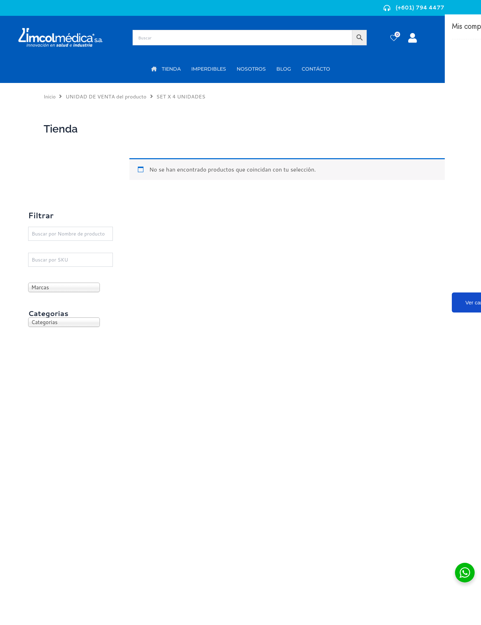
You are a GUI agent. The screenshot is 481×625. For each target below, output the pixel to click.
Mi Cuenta (149, 493)
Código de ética (376, 504)
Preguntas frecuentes (384, 515)
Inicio (50, 96)
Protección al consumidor (389, 526)
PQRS (251, 504)
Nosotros (256, 492)
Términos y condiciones (386, 493)
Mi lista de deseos (159, 504)
